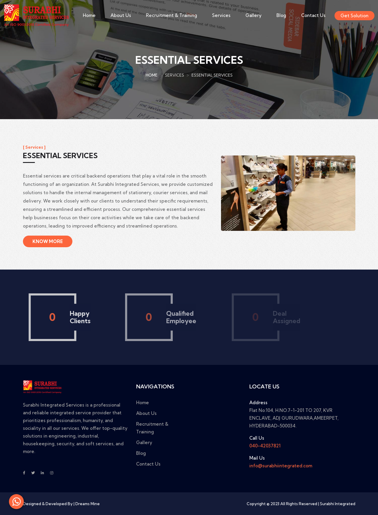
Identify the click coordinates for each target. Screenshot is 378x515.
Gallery (253, 15)
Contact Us (313, 15)
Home (89, 15)
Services (221, 15)
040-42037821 (265, 446)
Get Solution (354, 15)
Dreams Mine (87, 503)
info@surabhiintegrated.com (280, 466)
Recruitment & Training (171, 15)
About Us (121, 15)
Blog (281, 15)
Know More (47, 241)
